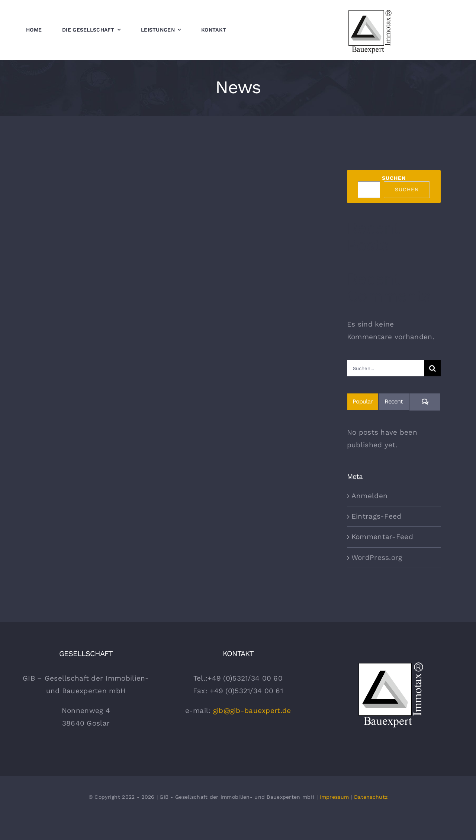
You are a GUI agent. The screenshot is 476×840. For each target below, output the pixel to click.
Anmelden (369, 496)
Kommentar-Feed (382, 536)
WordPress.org (376, 557)
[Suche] (432, 368)
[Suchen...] (385, 368)
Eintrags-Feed (376, 516)
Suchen (394, 178)
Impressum (334, 797)
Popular (363, 401)
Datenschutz (370, 797)
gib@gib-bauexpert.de (252, 710)
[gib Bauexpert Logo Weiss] (390, 663)
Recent (394, 401)
